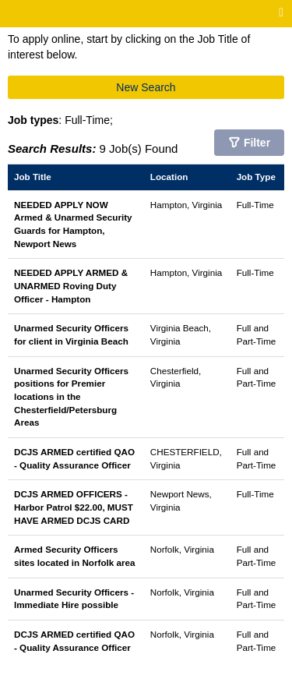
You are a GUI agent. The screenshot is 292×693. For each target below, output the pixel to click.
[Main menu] (281, 13)
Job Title (32, 176)
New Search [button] (145, 87)
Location (169, 176)
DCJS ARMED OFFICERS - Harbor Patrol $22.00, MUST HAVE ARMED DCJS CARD (73, 507)
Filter (257, 142)
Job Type (256, 176)
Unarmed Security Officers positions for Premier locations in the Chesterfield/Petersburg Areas (71, 397)
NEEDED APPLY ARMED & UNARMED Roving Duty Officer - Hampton (71, 285)
